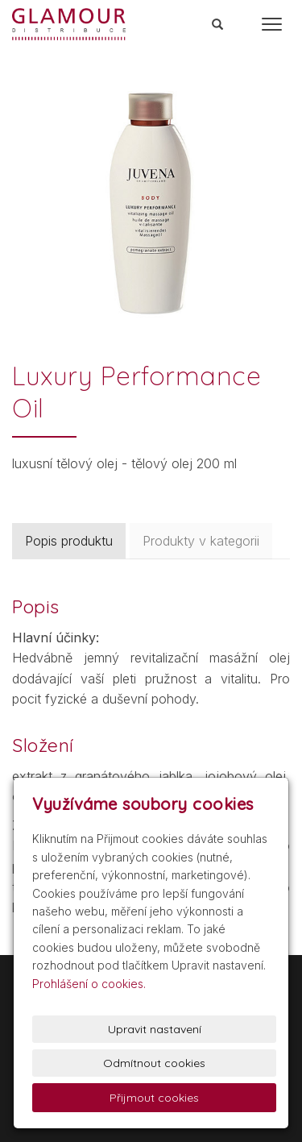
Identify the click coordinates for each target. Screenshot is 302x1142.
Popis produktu (69, 541)
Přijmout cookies (154, 1097)
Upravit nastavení (154, 1029)
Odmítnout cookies (154, 1063)
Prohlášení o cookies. (89, 983)
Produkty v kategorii (201, 541)
